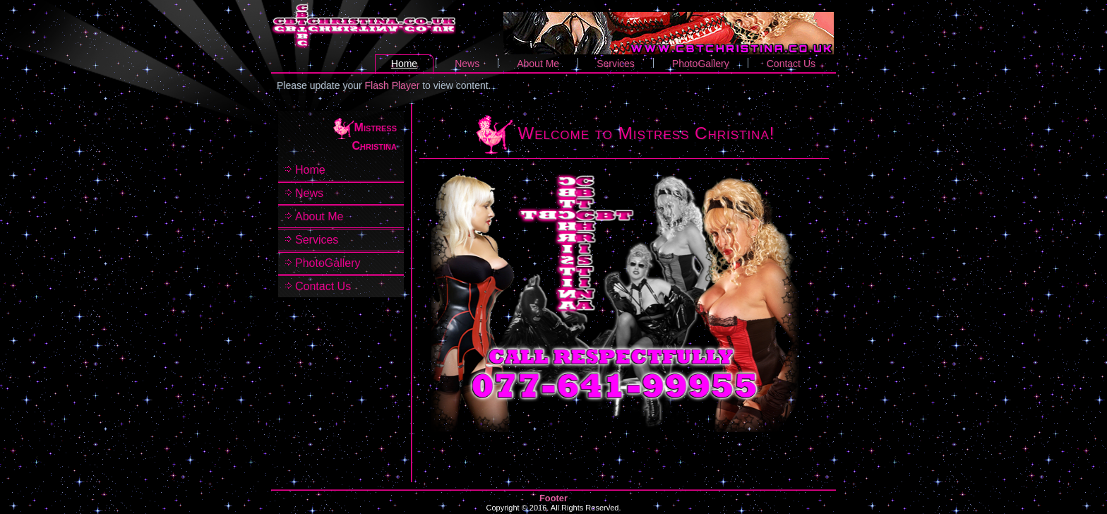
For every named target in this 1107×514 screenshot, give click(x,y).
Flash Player (392, 85)
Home (404, 63)
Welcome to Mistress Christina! (646, 133)
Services (616, 63)
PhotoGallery (700, 63)
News (467, 63)
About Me (538, 63)
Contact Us (791, 63)
